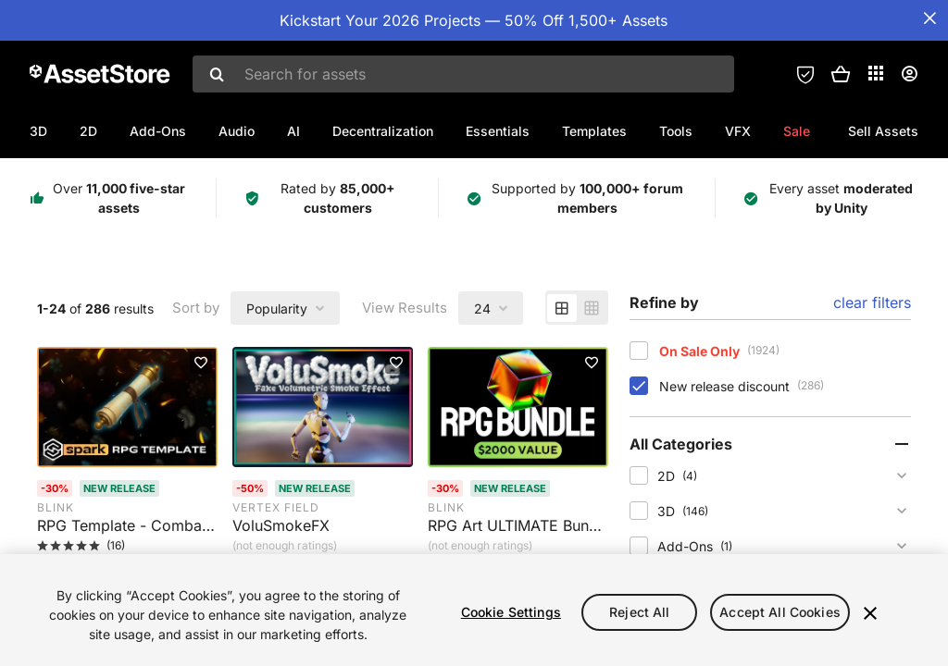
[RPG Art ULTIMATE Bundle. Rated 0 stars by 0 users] (518, 533)
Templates (594, 131)
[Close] (870, 613)
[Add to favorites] (201, 363)
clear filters (872, 302)
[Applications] (876, 73)
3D (38, 131)
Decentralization (382, 131)
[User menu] (909, 74)
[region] (474, 610)
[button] (841, 74)
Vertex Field (275, 507)
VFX (738, 131)
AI (293, 131)
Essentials (498, 131)
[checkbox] (639, 350)
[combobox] (463, 74)
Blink (55, 507)
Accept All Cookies (780, 612)
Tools (675, 131)
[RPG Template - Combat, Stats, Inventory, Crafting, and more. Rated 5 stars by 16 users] (127, 533)
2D (88, 131)
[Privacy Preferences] (805, 74)
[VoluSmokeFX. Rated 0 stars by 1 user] (322, 533)
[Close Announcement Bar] (929, 18)
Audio (236, 131)
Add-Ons (158, 131)
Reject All (639, 612)
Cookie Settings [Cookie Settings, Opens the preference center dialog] (511, 612)
